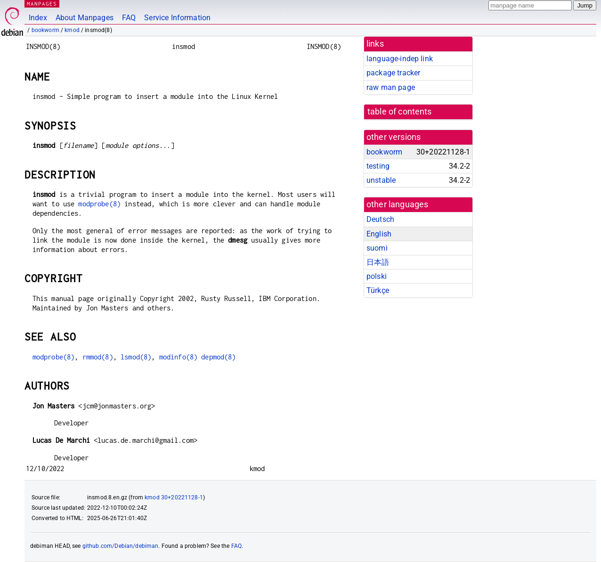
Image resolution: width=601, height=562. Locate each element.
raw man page (390, 87)
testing (378, 166)
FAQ (129, 17)
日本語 (377, 262)
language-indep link (399, 58)
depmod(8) (218, 357)
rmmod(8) (97, 357)
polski (376, 276)
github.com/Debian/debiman (120, 546)
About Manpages (85, 17)
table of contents (399, 111)
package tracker (393, 72)
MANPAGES (42, 3)
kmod (72, 30)
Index (38, 17)
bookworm (45, 30)
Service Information (177, 17)
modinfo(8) (178, 357)
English (378, 233)
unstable (381, 180)
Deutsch (380, 219)
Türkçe (377, 290)
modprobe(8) (99, 204)
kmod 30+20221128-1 (174, 497)
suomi (377, 248)
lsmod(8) (136, 357)
